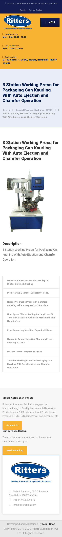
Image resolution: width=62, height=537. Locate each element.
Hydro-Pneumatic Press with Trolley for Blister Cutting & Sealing (28, 282)
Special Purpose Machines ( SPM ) (34, 110)
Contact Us (12, 425)
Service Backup (35, 10)
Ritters (6, 110)
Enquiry (23, 10)
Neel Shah (48, 524)
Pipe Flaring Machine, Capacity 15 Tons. (28, 293)
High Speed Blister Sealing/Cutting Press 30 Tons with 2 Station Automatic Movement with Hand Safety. (31, 317)
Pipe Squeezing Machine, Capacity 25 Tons (29, 330)
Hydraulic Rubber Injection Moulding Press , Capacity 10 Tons (30, 341)
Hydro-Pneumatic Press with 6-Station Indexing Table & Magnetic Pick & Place (27, 304)
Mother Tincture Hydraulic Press (24, 351)
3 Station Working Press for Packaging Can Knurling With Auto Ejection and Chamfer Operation (29, 364)
